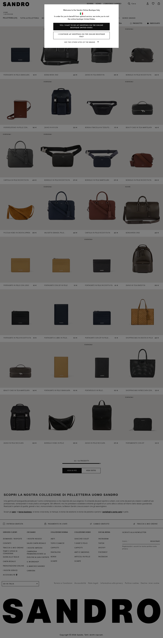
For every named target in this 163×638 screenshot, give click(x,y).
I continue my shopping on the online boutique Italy (81, 35)
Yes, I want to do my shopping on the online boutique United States (81, 26)
